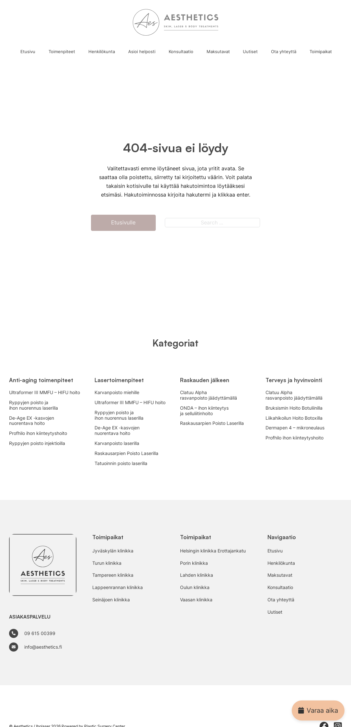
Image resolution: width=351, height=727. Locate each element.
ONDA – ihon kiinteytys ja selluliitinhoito (204, 410)
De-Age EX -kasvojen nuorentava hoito (31, 420)
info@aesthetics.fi (43, 647)
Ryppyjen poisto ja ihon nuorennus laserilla (33, 405)
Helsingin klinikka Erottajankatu (213, 550)
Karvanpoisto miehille (117, 392)
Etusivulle (123, 222)
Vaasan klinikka (196, 599)
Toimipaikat (321, 51)
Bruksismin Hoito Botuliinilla (294, 408)
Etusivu (27, 51)
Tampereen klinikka (112, 575)
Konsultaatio (181, 51)
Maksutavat (218, 51)
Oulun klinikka (194, 587)
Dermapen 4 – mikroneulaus (295, 427)
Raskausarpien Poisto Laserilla (126, 453)
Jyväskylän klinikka (112, 550)
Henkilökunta (101, 51)
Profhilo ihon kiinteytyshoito (38, 433)
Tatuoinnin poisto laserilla (121, 463)
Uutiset (250, 51)
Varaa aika (318, 710)
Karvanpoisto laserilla (117, 443)
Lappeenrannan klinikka (117, 587)
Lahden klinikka (196, 575)
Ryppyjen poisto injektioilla (37, 443)
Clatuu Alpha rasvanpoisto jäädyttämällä (208, 395)
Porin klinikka (194, 563)
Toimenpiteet (62, 51)
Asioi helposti (141, 51)
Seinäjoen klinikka (111, 599)
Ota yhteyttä (283, 51)
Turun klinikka (106, 563)
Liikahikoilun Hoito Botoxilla (294, 418)
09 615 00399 (39, 633)
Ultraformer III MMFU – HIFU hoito (44, 392)
